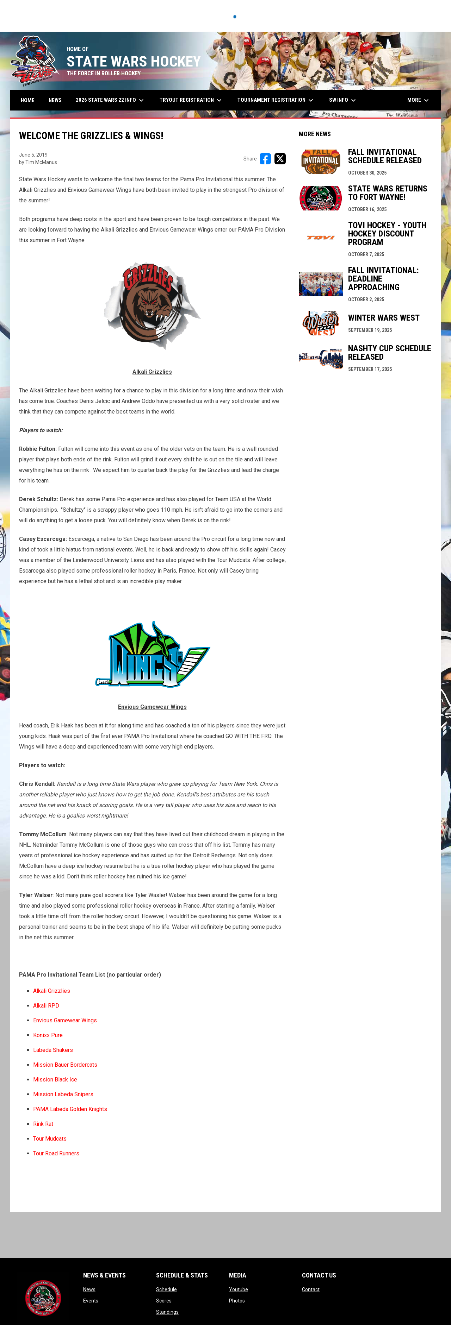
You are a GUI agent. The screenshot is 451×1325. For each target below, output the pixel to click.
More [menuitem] (419, 100)
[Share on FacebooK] (265, 158)
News (89, 1289)
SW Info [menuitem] (343, 100)
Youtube (238, 1289)
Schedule (166, 1289)
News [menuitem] (55, 100)
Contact (311, 1289)
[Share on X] (280, 158)
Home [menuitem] (28, 100)
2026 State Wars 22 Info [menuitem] (111, 100)
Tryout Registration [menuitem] (191, 100)
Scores (164, 1301)
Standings (167, 1312)
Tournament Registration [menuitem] (276, 100)
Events (90, 1301)
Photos (237, 1301)
